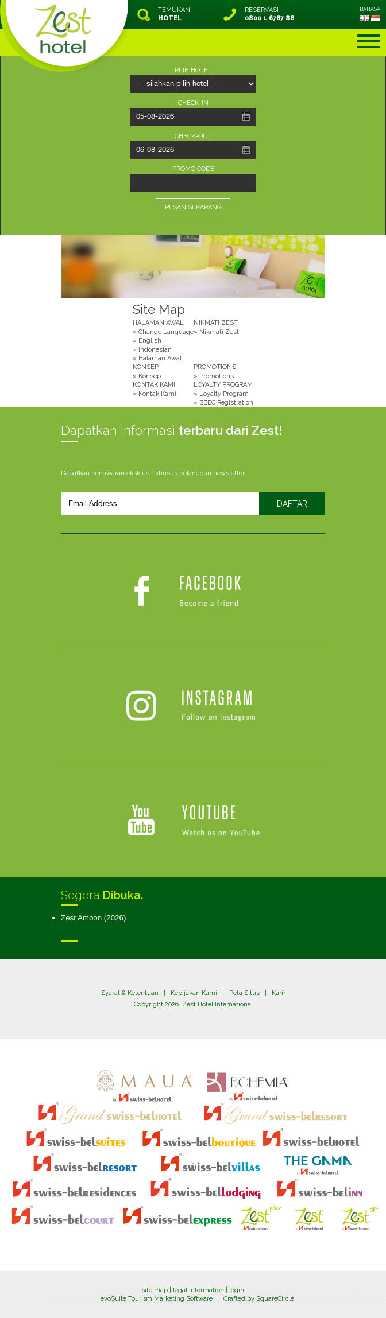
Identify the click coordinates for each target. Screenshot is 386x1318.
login (236, 1290)
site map (155, 1290)
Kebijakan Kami (194, 993)
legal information (198, 1290)
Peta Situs (244, 993)
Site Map (159, 309)
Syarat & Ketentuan (130, 993)
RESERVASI (270, 14)
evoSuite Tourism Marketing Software (157, 1299)
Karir (278, 993)
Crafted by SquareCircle (258, 1299)
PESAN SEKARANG (193, 207)
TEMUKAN (174, 14)
